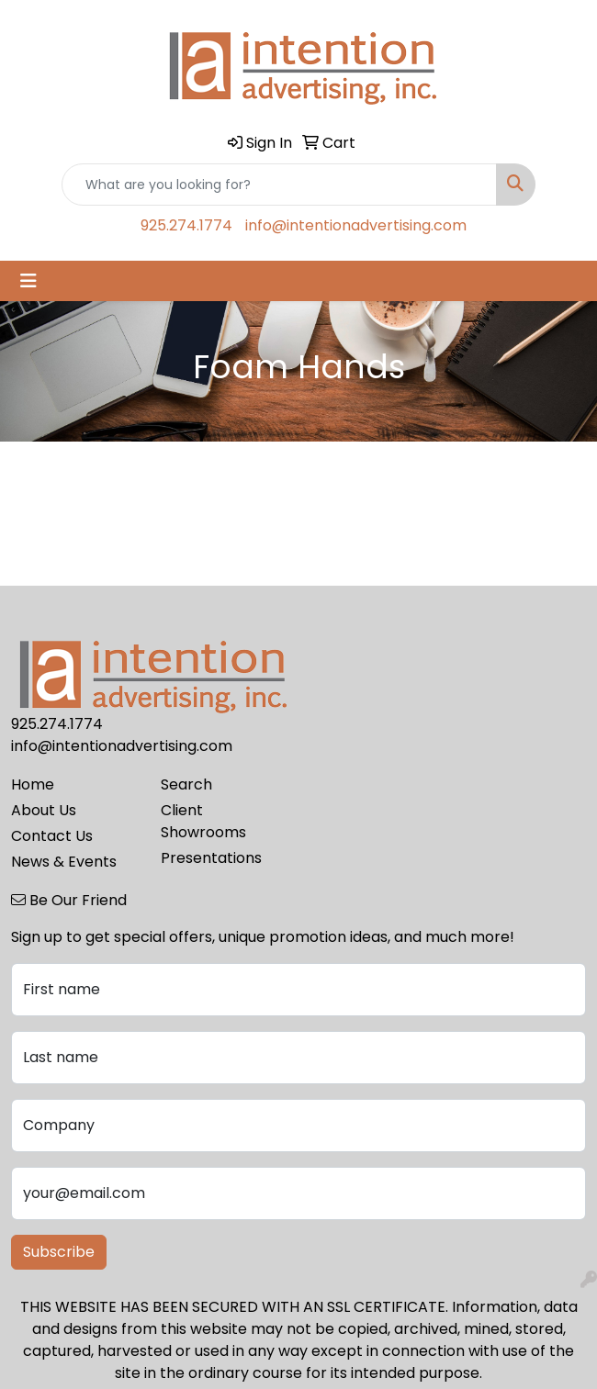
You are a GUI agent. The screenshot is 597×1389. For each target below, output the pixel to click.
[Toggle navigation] (28, 281)
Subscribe (59, 1251)
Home (32, 784)
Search (186, 784)
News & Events (64, 861)
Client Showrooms (203, 821)
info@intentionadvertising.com (356, 225)
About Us (43, 810)
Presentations (211, 857)
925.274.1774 (186, 225)
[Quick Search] (279, 184)
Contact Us (52, 835)
